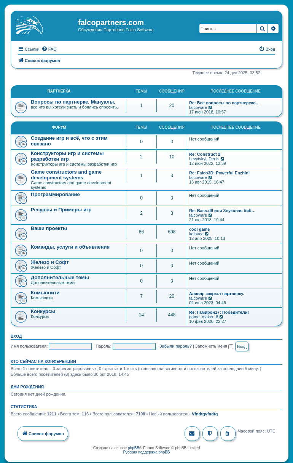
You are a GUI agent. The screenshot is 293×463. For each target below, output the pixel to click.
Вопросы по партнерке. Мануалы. (73, 101)
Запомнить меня (214, 345)
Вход (16, 335)
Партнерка (59, 90)
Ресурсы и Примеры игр (61, 209)
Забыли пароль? (175, 345)
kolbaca (196, 233)
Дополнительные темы (60, 276)
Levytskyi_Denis (204, 158)
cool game (199, 228)
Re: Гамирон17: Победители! (219, 311)
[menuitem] (49, 48)
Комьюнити (45, 292)
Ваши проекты (49, 227)
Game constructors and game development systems (66, 174)
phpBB (133, 447)
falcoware (198, 106)
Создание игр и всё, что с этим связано (69, 140)
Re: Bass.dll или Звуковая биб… (222, 210)
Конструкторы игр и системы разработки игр (67, 155)
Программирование (55, 193)
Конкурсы (43, 310)
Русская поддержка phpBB (146, 452)
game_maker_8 (203, 316)
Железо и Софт (50, 261)
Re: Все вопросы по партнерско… (224, 102)
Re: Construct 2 (204, 153)
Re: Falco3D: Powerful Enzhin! (219, 172)
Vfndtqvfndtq (205, 413)
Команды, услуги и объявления (70, 246)
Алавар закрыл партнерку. (216, 293)
